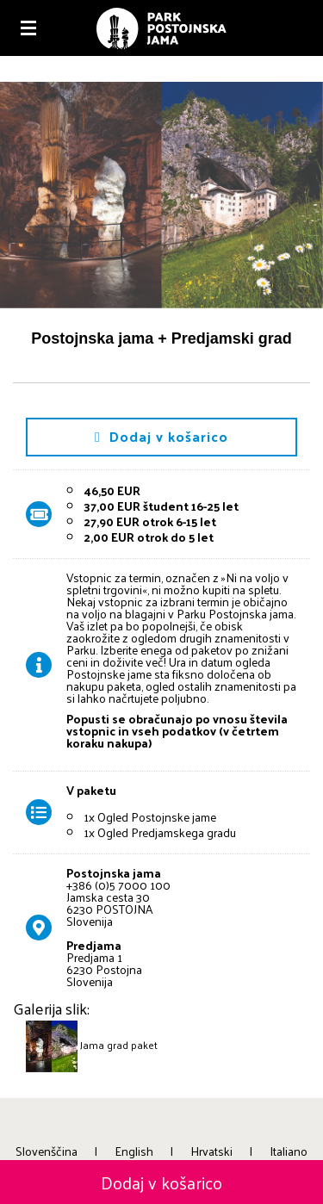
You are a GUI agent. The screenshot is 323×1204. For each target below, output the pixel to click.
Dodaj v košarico (161, 436)
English (134, 1151)
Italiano (288, 1151)
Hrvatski (211, 1151)
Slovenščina (47, 1151)
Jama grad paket (119, 1044)
